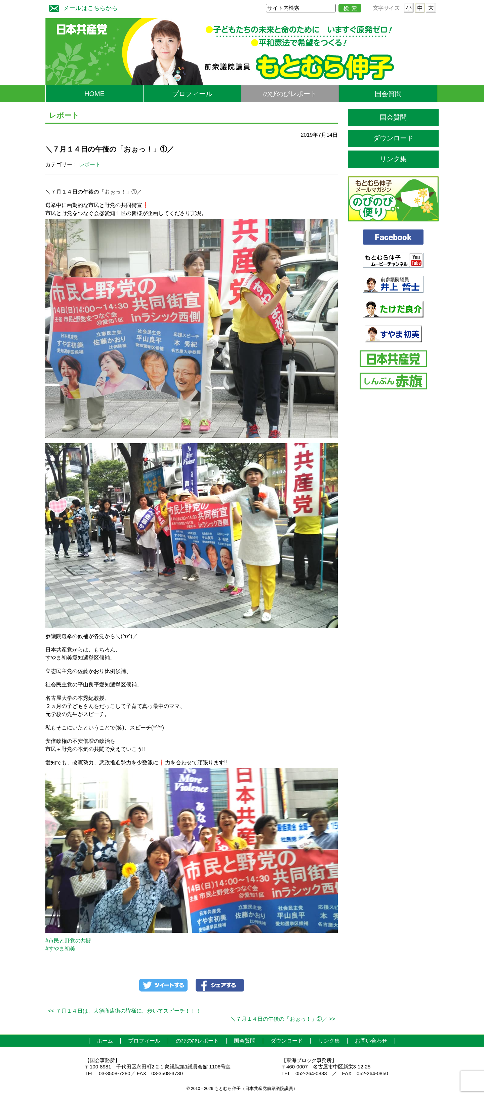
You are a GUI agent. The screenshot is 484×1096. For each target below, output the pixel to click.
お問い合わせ (371, 1041)
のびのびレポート (290, 93)
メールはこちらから (82, 7)
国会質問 (388, 93)
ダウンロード (393, 138)
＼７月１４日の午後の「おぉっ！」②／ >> (283, 1019)
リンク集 (393, 159)
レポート (89, 164)
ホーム (105, 1041)
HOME (94, 93)
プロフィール (192, 93)
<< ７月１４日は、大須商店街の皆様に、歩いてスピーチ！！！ (124, 1011)
